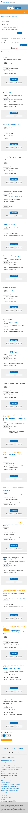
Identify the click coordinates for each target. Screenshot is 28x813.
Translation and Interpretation (7, 801)
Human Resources (5, 764)
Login (10, 8)
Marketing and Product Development (9, 773)
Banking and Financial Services (8, 777)
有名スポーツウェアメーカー (15, 355)
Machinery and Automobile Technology (9, 786)
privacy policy (10, 810)
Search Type (5, 21)
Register (18, 8)
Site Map (13, 748)
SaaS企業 (11, 290)
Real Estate (3, 779)
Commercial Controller (14, 227)
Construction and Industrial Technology (9, 790)
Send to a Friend (20, 747)
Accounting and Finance (6, 762)
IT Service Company (13, 322)
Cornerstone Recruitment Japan (16, 196)
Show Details (14, 79)
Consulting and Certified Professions (9, 775)
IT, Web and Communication (7, 780)
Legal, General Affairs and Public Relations (10, 765)
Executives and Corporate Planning (8, 760)
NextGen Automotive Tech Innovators (17, 162)
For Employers (21, 748)
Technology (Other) (5, 792)
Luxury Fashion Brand (13, 63)
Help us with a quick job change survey (14, 12)
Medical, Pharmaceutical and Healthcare (10, 793)
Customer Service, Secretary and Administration (11, 767)
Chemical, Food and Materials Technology (10, 788)
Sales (2, 771)
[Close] (14, 802)
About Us (6, 747)
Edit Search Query (6, 24)
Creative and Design (5, 782)
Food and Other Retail (6, 797)
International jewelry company (15, 494)
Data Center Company (14, 127)
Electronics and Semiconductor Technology (10, 784)
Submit (19, 33)
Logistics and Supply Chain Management (10, 769)
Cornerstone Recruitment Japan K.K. (17, 423)
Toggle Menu (23, 45)
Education (3, 799)
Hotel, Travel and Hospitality (7, 795)
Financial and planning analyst (15, 259)
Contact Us (12, 747)
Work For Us (6, 748)
